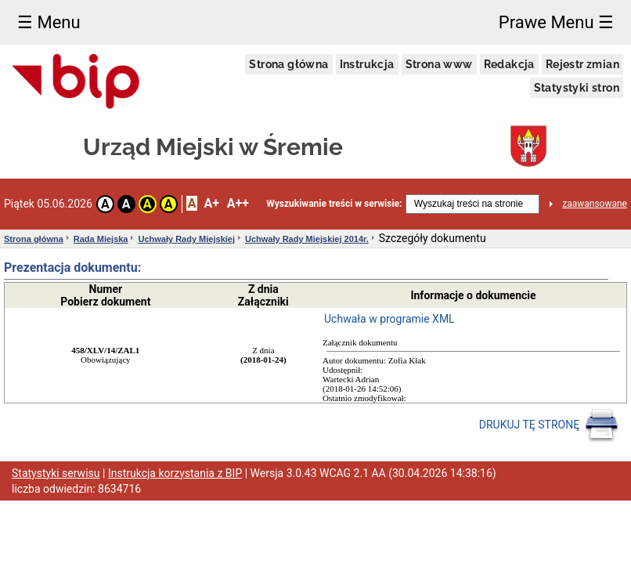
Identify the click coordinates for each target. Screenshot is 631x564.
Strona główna (288, 64)
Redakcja (509, 64)
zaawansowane (594, 203)
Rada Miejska (101, 239)
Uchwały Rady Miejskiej (186, 239)
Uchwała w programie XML (389, 319)
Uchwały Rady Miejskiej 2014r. (307, 239)
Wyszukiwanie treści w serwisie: (334, 203)
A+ (211, 203)
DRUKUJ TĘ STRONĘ (549, 425)
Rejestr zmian (582, 64)
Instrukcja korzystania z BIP (175, 473)
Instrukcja (367, 64)
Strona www (439, 64)
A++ (238, 203)
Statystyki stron (576, 87)
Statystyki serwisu (56, 473)
